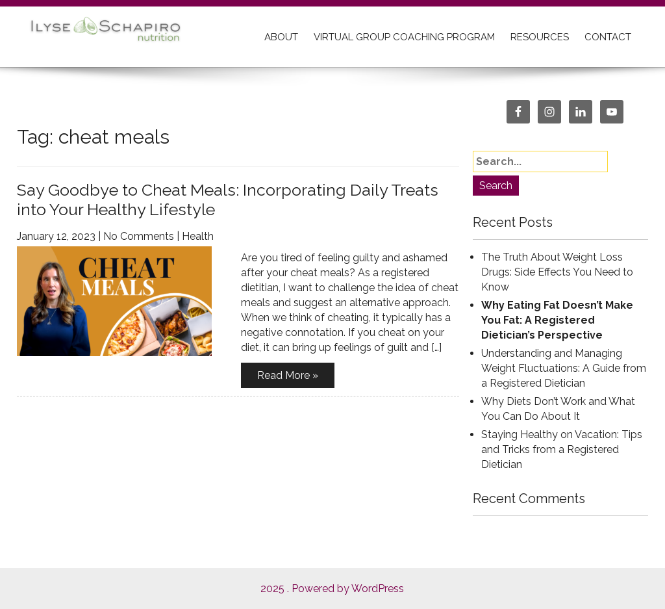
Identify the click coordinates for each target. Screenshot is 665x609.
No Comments (138, 236)
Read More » (287, 375)
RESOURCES (539, 37)
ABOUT (281, 37)
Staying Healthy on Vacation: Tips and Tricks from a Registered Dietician (561, 449)
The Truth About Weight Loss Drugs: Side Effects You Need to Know (557, 272)
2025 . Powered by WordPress (332, 588)
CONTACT (607, 37)
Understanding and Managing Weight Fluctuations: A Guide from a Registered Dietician (563, 368)
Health (198, 236)
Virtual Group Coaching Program (404, 37)
